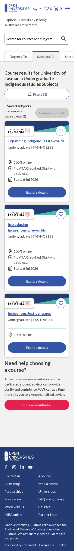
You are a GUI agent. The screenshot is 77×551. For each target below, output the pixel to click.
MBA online (13, 514)
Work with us (14, 507)
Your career (12, 499)
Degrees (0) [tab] (18, 56)
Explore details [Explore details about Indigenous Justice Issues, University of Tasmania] (37, 347)
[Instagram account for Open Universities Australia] (14, 467)
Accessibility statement (20, 545)
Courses (44, 507)
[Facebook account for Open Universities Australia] (6, 467)
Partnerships (13, 491)
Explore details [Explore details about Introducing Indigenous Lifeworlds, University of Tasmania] (37, 281)
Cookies (62, 545)
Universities (47, 491)
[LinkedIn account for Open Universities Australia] (22, 467)
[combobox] (36, 39)
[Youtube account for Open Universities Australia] (30, 467)
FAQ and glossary (51, 499)
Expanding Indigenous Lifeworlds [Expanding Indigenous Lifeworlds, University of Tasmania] (36, 141)
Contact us (12, 476)
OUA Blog (12, 484)
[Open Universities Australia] (17, 11)
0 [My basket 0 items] (58, 8)
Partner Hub (47, 514)
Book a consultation (37, 405)
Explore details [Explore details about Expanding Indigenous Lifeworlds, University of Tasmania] (37, 192)
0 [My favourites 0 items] (48, 8)
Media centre (48, 484)
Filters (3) (37, 94)
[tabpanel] (37, 254)
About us (45, 476)
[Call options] (37, 8)
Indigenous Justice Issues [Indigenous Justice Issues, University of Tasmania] (29, 313)
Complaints (46, 545)
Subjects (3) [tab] (46, 56)
